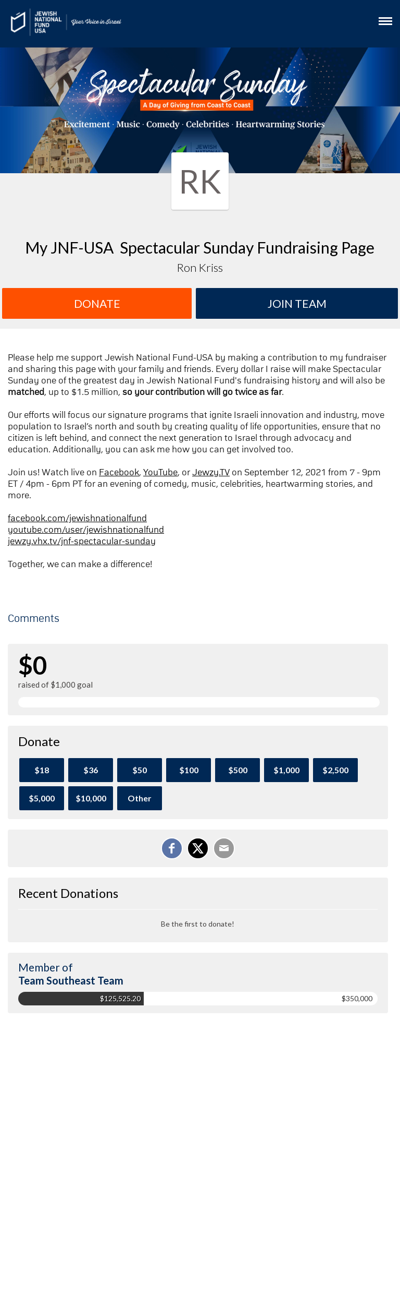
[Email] (224, 848)
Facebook (119, 472)
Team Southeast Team (70, 980)
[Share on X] (198, 848)
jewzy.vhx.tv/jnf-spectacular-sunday (82, 541)
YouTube (160, 472)
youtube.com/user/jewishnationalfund (86, 530)
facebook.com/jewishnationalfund (77, 518)
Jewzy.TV (211, 472)
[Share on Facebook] (172, 848)
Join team (297, 303)
